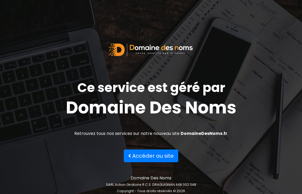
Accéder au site (151, 156)
